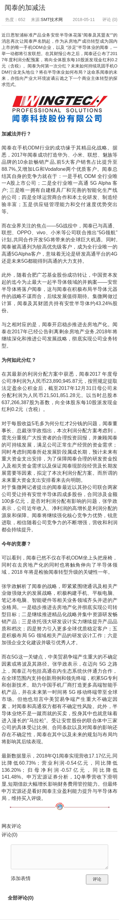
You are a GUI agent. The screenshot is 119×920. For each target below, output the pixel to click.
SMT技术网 (52, 19)
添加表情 (21, 878)
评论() (10, 834)
